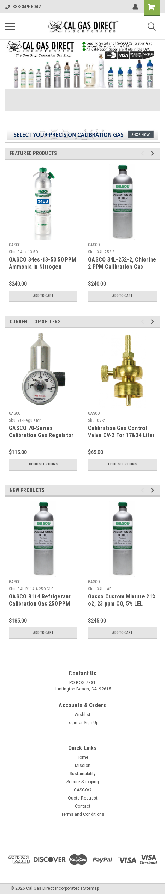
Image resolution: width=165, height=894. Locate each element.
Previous (143, 153)
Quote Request (83, 798)
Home (82, 757)
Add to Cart (43, 296)
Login (72, 722)
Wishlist (82, 714)
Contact (82, 806)
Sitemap (91, 888)
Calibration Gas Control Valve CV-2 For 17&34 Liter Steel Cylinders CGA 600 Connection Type (121, 438)
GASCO (15, 244)
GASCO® (83, 789)
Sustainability (83, 773)
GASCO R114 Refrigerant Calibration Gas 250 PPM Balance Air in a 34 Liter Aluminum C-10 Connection (42, 607)
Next (153, 153)
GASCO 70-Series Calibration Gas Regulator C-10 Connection (41, 435)
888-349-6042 (23, 7)
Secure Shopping (82, 781)
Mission (82, 765)
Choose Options (43, 464)
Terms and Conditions (82, 814)
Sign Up (91, 722)
